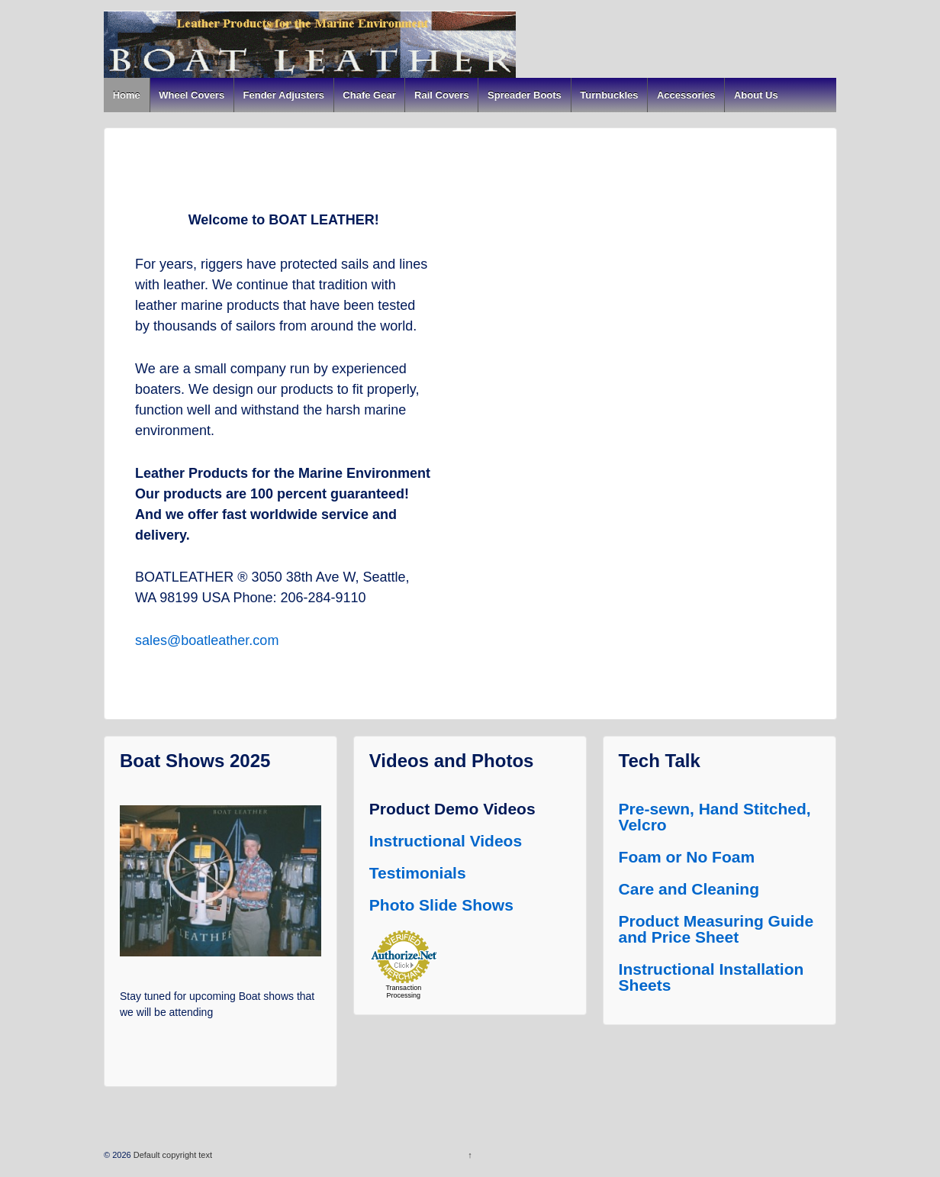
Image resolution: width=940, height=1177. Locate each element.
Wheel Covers (191, 95)
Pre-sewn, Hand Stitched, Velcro (715, 817)
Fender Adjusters (283, 95)
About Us (756, 95)
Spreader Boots (525, 95)
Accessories (686, 95)
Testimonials (417, 873)
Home (126, 95)
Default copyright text (171, 1154)
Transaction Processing (403, 991)
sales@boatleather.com (206, 640)
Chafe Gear (369, 95)
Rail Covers (441, 95)
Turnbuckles (609, 95)
